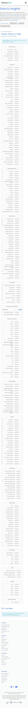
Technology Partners (5, 658)
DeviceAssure (4, 628)
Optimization (4, 639)
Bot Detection (4, 676)
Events (2, 661)
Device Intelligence (5, 673)
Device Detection (4, 675)
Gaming (3, 647)
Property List (17, 18)
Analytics (3, 640)
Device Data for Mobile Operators (10, 614)
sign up (8, 40)
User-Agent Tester (5, 26)
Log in (4, 40)
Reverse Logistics (4, 648)
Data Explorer (17, 15)
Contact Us (3, 664)
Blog (2, 682)
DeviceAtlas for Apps (5, 626)
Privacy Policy (17, 693)
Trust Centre (3, 663)
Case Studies (4, 678)
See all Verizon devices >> (6, 31)
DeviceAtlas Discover (5, 631)
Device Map (3, 629)
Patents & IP (3, 659)
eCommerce (4, 645)
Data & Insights (4, 679)
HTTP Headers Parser (13, 20)
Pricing (2, 632)
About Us (3, 655)
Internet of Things (4, 642)
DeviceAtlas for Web (5, 625)
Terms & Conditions (11, 693)
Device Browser (6, 15)
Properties (21, 23)
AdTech (2, 637)
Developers (3, 681)
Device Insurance (4, 650)
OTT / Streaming (4, 644)
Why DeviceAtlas (4, 656)
